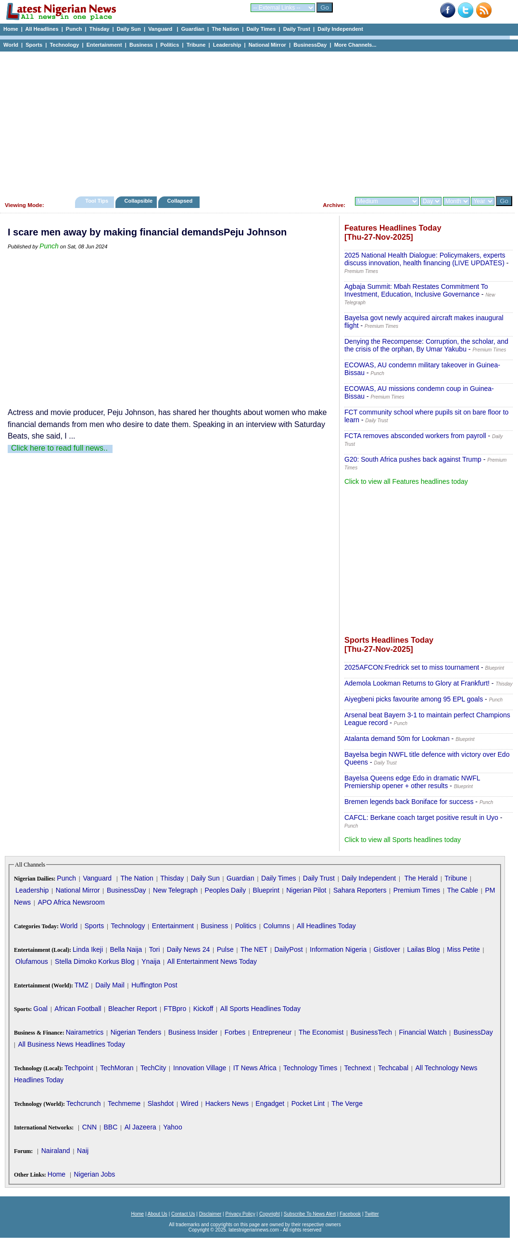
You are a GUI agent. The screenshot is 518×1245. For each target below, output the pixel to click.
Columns (276, 926)
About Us (157, 1214)
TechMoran (116, 1068)
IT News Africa (255, 1068)
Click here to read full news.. (59, 448)
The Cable (462, 890)
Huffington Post (154, 985)
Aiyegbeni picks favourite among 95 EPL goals (413, 699)
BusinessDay (310, 45)
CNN (89, 1127)
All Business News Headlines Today (71, 1044)
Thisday (99, 29)
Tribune (196, 45)
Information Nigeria (338, 949)
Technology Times (310, 1068)
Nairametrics (85, 1032)
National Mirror (267, 45)
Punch (74, 29)
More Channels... (355, 45)
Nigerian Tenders (136, 1032)
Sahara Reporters (360, 890)
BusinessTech (371, 1032)
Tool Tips (96, 201)
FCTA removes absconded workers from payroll (415, 436)
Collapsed (181, 201)
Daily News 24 (188, 949)
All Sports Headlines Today (260, 1008)
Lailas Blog (423, 949)
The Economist (321, 1032)
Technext (357, 1068)
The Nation (225, 29)
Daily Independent (340, 29)
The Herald (421, 878)
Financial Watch (422, 1032)
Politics (169, 45)
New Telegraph (175, 890)
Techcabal (393, 1068)
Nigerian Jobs (94, 1174)
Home (10, 29)
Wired (190, 1103)
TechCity (153, 1068)
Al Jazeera (140, 1127)
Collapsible (138, 201)
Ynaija (150, 961)
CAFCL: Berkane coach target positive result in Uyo (421, 817)
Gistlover (387, 949)
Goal (40, 1008)
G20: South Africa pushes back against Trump (412, 459)
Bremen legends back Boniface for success (408, 801)
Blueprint (266, 890)
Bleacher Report (132, 1008)
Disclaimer (210, 1214)
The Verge (347, 1103)
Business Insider (193, 1032)
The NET (253, 949)
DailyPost (289, 949)
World (10, 45)
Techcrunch (83, 1103)
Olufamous (31, 961)
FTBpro (175, 1008)
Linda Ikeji (88, 949)
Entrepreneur (272, 1032)
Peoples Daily (225, 890)
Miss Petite (463, 949)
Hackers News (227, 1103)
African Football (77, 1008)
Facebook (350, 1214)
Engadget (269, 1103)
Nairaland (55, 1150)
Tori (154, 949)
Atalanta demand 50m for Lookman (397, 738)
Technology (64, 45)
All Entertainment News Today (212, 961)
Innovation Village (199, 1068)
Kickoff (203, 1008)
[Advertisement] (255, 121)
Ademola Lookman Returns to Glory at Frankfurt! (417, 683)
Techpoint (78, 1068)
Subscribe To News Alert (310, 1214)
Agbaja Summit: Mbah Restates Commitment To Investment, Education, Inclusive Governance (416, 290)
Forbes (235, 1032)
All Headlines (41, 29)
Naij (82, 1150)
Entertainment (104, 45)
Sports (33, 45)
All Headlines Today (326, 926)
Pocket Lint (308, 1103)
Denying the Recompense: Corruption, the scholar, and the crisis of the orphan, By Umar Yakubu (426, 345)
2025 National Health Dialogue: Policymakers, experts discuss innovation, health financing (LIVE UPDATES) (424, 259)
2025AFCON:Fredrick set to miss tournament (411, 667)
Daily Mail (110, 985)
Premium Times (416, 890)
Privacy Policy (240, 1214)
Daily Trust (296, 29)
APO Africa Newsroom (71, 902)
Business (141, 45)
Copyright (269, 1214)
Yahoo (172, 1127)
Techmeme (124, 1103)
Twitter (372, 1214)
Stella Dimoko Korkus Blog (95, 961)
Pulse (225, 949)
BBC (110, 1127)
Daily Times (261, 29)
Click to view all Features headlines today (406, 481)
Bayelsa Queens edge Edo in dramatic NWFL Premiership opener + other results (412, 782)
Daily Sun (129, 29)
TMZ (81, 985)
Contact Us (183, 1214)
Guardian (192, 29)
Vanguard (161, 29)
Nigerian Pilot (306, 890)
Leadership (227, 45)
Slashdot (161, 1103)
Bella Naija (126, 949)
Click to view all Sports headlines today (402, 839)
